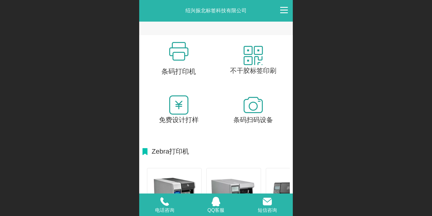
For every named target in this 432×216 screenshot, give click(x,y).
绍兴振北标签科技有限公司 (216, 11)
